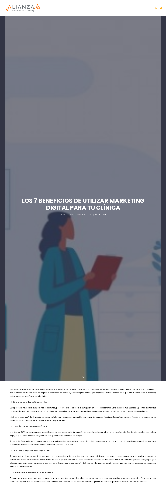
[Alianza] (23, 8)
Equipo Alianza (99, 196)
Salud (82, 196)
